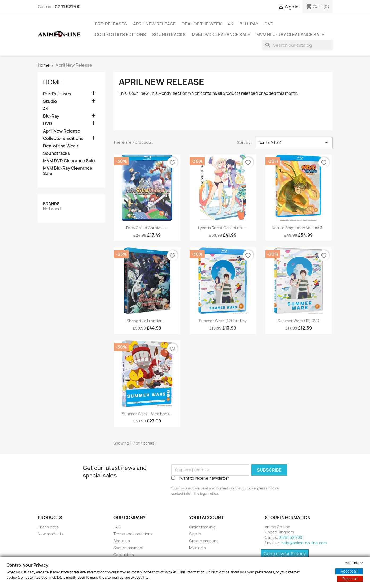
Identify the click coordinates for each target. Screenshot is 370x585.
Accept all (349, 571)
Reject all (350, 578)
